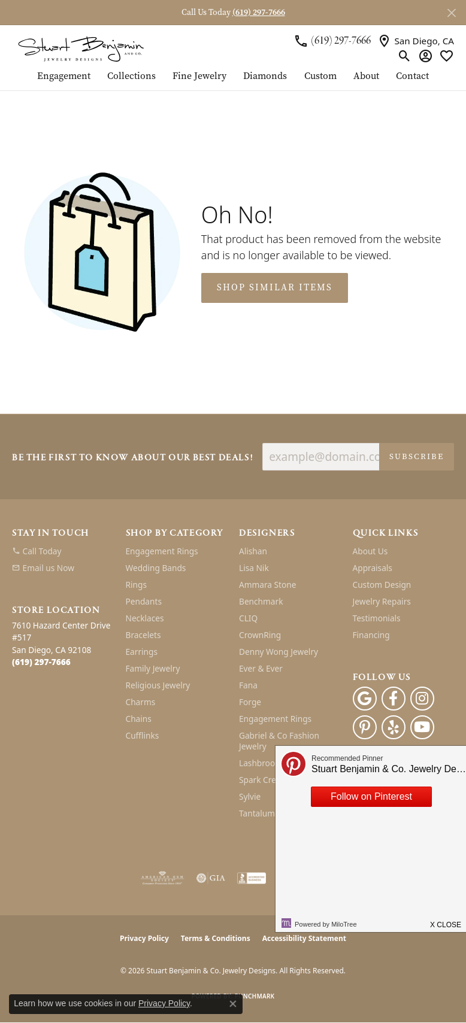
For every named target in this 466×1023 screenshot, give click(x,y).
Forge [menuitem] (250, 702)
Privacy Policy (144, 938)
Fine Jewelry (199, 76)
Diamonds (265, 76)
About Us (370, 551)
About (366, 76)
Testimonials (377, 618)
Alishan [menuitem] (253, 551)
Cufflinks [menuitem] (142, 735)
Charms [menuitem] (141, 702)
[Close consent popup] (233, 1003)
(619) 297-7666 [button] (258, 12)
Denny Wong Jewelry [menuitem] (278, 651)
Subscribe (416, 456)
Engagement (63, 76)
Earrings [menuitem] (142, 651)
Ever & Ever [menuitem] (261, 668)
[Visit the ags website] (162, 878)
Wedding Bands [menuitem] (156, 567)
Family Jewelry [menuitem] (153, 668)
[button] (404, 56)
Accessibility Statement (304, 938)
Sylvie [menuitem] (250, 796)
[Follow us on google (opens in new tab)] (365, 699)
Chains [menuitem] (139, 718)
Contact (412, 76)
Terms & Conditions (215, 938)
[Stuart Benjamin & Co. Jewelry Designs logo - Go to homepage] (81, 48)
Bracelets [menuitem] (143, 634)
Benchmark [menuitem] (261, 601)
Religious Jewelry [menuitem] (158, 685)
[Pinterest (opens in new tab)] (365, 727)
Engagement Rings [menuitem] (162, 551)
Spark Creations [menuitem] (269, 779)
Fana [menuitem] (248, 685)
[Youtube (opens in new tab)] (422, 727)
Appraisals (372, 567)
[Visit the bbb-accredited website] (251, 878)
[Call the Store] (41, 661)
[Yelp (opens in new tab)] (394, 727)
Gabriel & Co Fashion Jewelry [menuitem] (279, 741)
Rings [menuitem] (136, 584)
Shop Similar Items (274, 287)
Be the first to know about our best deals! (132, 458)
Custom (320, 76)
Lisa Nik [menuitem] (254, 567)
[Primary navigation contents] (233, 80)
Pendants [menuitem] (144, 601)
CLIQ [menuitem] (248, 618)
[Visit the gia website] (210, 878)
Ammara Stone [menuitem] (267, 584)
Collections (131, 76)
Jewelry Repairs (382, 601)
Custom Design (382, 584)
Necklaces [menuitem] (145, 618)
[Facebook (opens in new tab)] (394, 699)
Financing (371, 634)
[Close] (451, 12)
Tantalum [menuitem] (257, 813)
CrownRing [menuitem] (260, 634)
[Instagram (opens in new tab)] (422, 699)
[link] (332, 41)
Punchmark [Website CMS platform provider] (255, 996)
